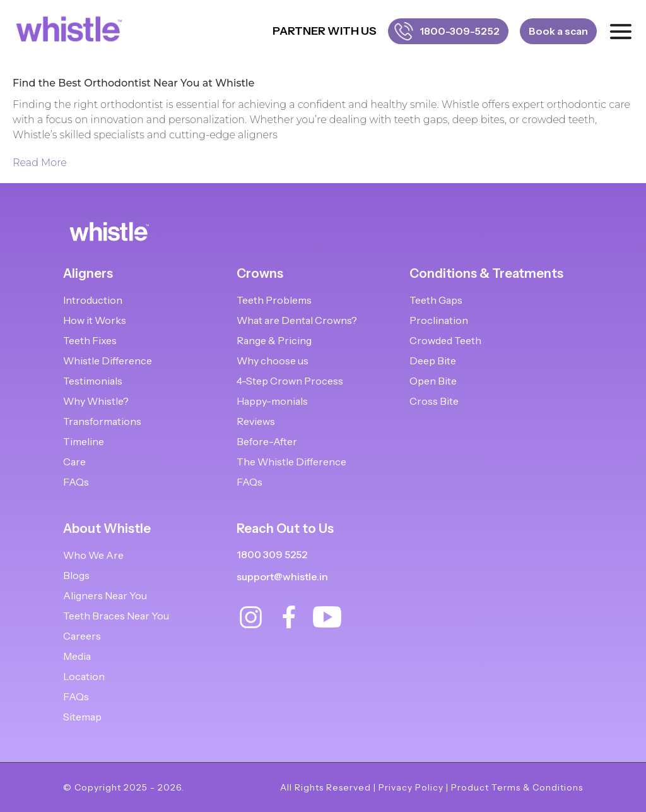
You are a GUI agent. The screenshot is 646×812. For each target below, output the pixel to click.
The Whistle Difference (291, 461)
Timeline (83, 441)
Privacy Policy (411, 787)
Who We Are (93, 555)
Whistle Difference (107, 360)
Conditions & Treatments (486, 273)
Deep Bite (432, 360)
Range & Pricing (274, 340)
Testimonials (92, 380)
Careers (82, 636)
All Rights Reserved (325, 787)
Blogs (76, 575)
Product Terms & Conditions (517, 787)
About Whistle (107, 528)
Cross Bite (434, 401)
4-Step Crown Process (290, 380)
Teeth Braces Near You (116, 615)
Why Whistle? (96, 401)
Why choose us (272, 360)
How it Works (94, 320)
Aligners (88, 273)
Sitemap (82, 716)
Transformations (102, 421)
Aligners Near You (105, 595)
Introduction (92, 300)
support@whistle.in (282, 576)
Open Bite (433, 380)
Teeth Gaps (435, 300)
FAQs (76, 481)
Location (84, 676)
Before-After (267, 441)
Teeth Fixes (90, 340)
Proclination (438, 320)
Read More (40, 163)
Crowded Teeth (445, 340)
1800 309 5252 (272, 555)
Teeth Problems (274, 300)
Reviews (256, 421)
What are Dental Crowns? (297, 320)
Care (74, 461)
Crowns (260, 273)
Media (77, 656)
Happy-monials (272, 401)
